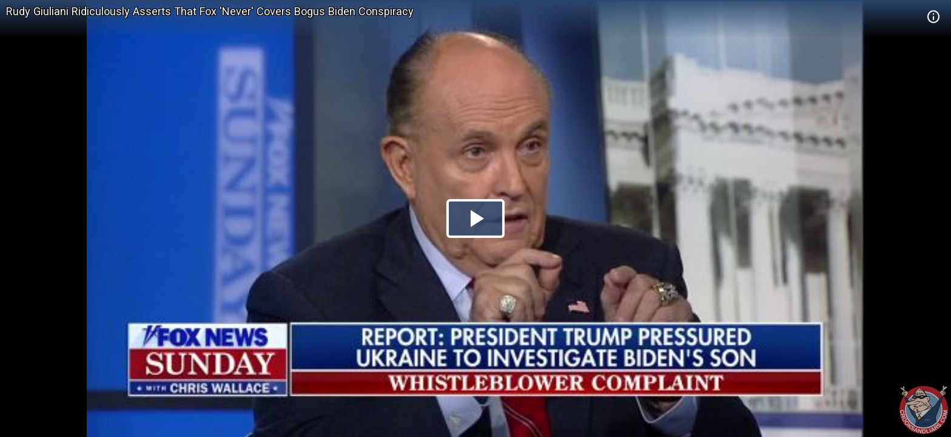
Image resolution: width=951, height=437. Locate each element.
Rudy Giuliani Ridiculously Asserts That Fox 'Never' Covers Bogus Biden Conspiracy (210, 11)
